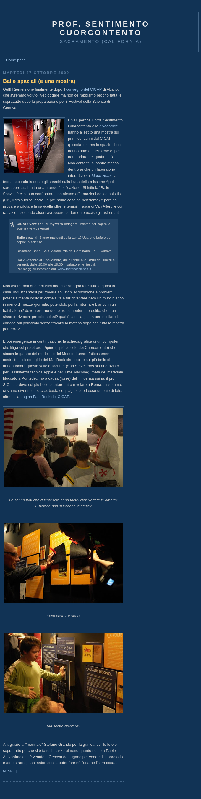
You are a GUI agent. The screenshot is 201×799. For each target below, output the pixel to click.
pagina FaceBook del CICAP (44, 396)
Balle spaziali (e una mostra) (39, 81)
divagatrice (108, 126)
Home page (16, 60)
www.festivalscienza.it (74, 269)
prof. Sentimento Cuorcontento (101, 28)
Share (9, 771)
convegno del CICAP (84, 89)
